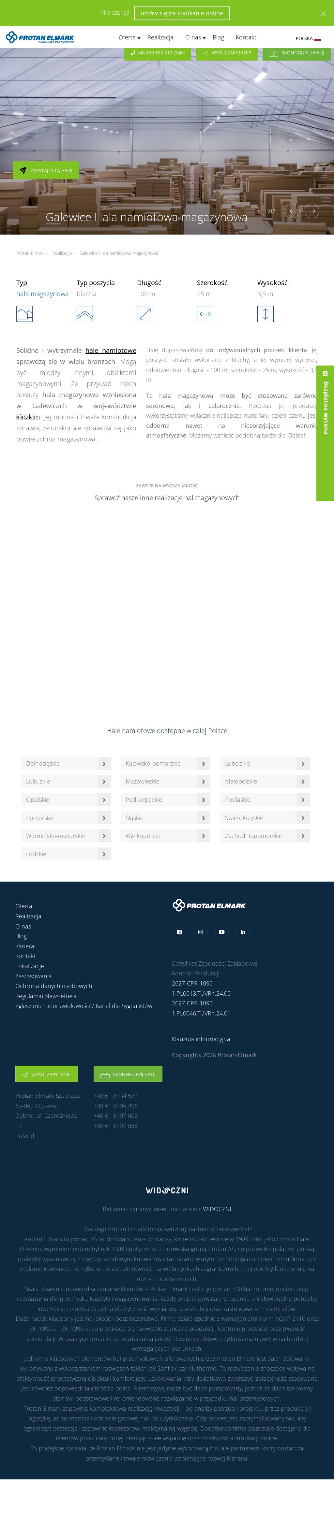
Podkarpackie (144, 799)
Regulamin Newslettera (46, 996)
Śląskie (135, 818)
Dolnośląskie (43, 763)
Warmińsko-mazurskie (55, 836)
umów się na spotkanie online (182, 13)
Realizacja (160, 37)
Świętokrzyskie (244, 818)
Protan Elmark (30, 253)
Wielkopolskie (144, 836)
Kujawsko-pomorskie (153, 763)
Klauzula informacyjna (201, 1039)
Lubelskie (237, 763)
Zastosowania (33, 976)
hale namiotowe (110, 350)
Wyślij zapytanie (227, 60)
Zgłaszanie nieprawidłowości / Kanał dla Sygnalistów (83, 1006)
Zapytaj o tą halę (46, 180)
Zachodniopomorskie (253, 836)
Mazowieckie (142, 781)
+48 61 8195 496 (116, 1106)
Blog (218, 37)
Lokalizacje (29, 966)
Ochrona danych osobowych (53, 986)
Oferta (127, 37)
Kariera (24, 946)
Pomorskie (40, 818)
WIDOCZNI (217, 1209)
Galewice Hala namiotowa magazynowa (119, 253)
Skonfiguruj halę (296, 60)
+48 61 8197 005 (116, 1115)
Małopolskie (241, 781)
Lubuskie (38, 781)
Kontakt (246, 37)
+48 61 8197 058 (116, 1126)
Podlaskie (237, 799)
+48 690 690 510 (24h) (158, 60)
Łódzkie (36, 854)
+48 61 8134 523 (116, 1096)
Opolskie (37, 799)
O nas (193, 37)
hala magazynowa (42, 293)
